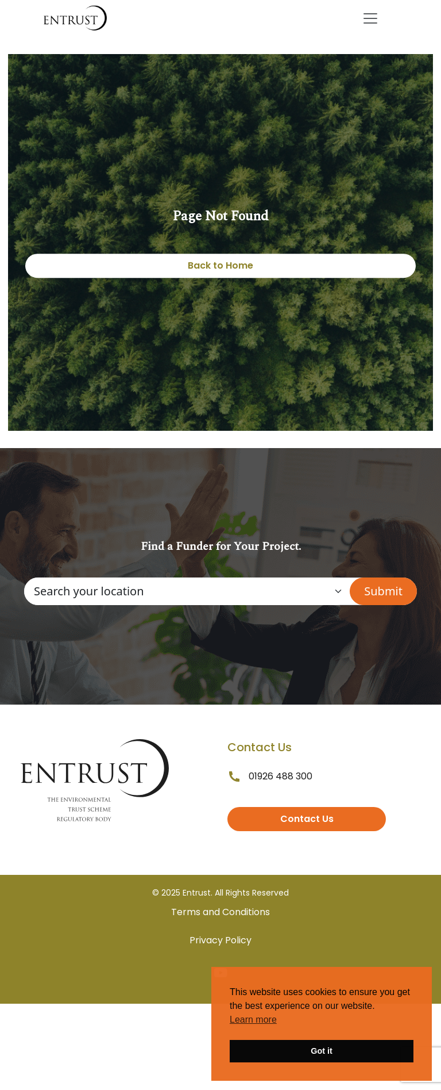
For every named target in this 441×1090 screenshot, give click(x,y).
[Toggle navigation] (370, 18)
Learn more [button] (253, 1019)
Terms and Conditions (220, 912)
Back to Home (220, 265)
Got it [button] (321, 1050)
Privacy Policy (220, 940)
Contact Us (307, 818)
